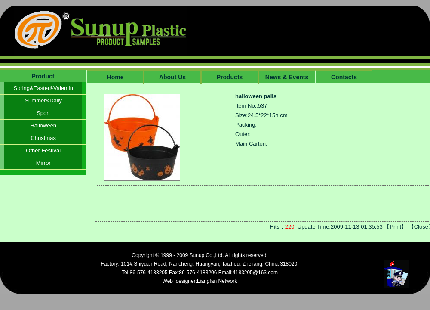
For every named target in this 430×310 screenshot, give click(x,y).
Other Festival (43, 150)
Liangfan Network (217, 281)
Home (115, 77)
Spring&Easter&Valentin (43, 88)
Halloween (43, 125)
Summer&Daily (43, 100)
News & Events (286, 77)
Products (230, 77)
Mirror (43, 163)
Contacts (344, 77)
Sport (43, 113)
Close (421, 226)
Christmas (43, 138)
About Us (172, 77)
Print (395, 226)
